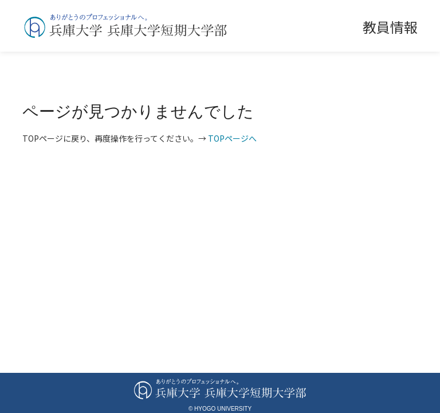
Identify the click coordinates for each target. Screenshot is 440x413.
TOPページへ (232, 138)
